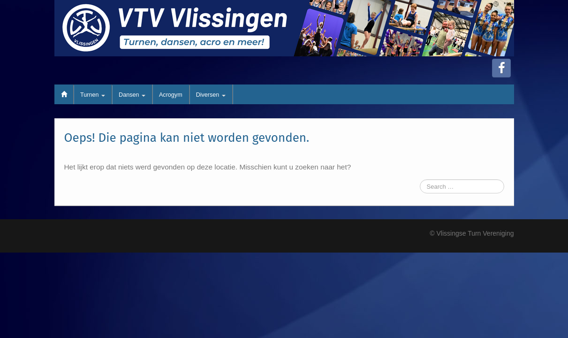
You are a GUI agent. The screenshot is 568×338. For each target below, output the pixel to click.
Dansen (132, 95)
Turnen (92, 95)
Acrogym (170, 95)
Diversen (211, 95)
